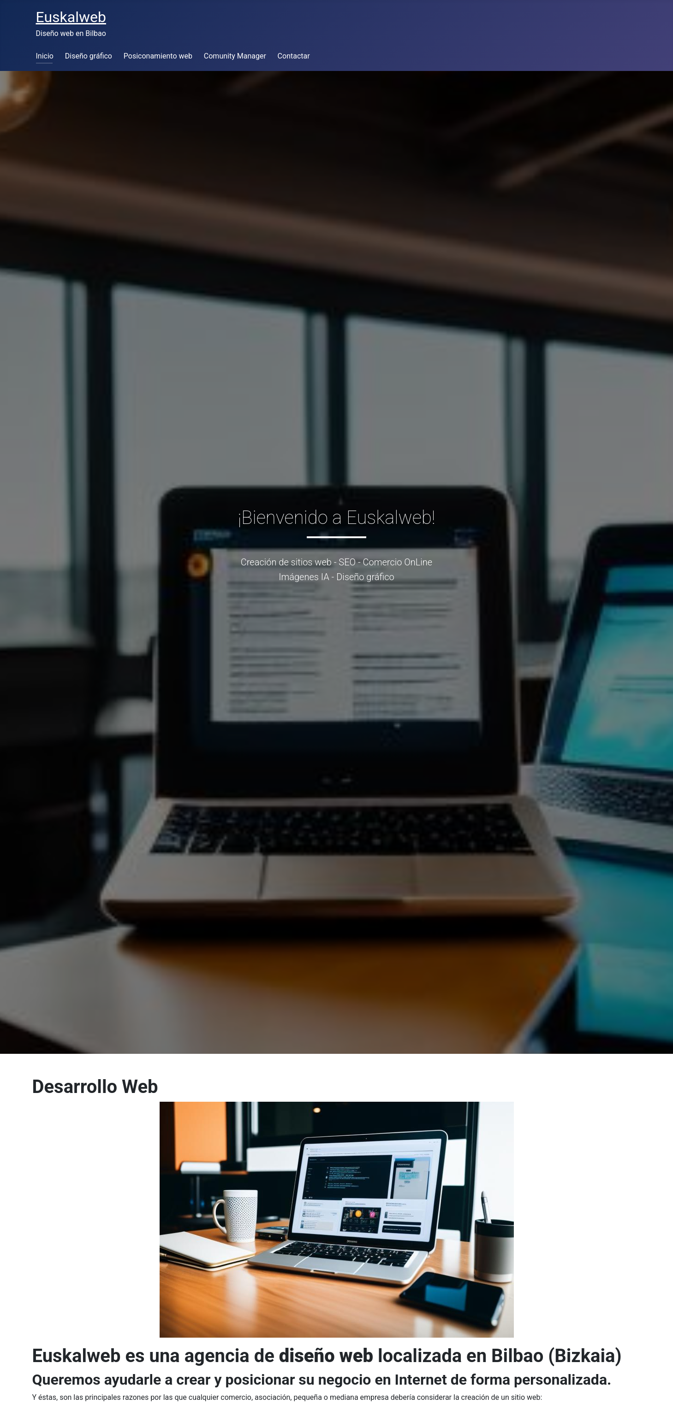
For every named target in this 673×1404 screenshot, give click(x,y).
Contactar (294, 56)
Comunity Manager (235, 56)
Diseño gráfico (88, 56)
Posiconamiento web (158, 56)
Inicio (45, 56)
